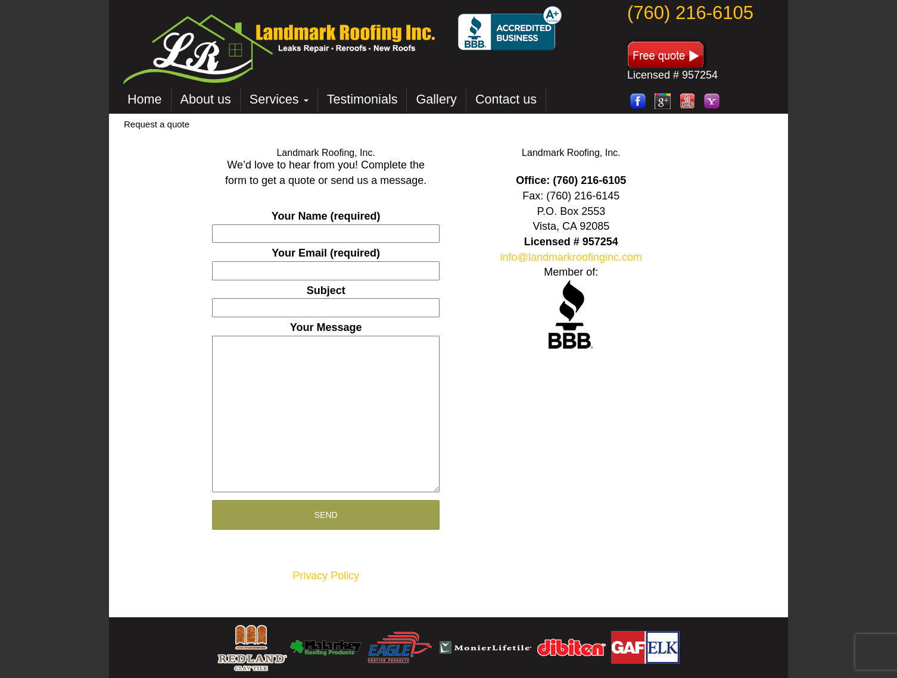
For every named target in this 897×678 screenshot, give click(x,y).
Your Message (326, 408)
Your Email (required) (326, 261)
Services (279, 99)
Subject (326, 299)
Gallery (436, 99)
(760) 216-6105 (690, 12)
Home (144, 99)
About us (205, 99)
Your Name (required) (326, 224)
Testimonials (362, 99)
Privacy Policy (325, 576)
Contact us (506, 99)
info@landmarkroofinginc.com (571, 257)
